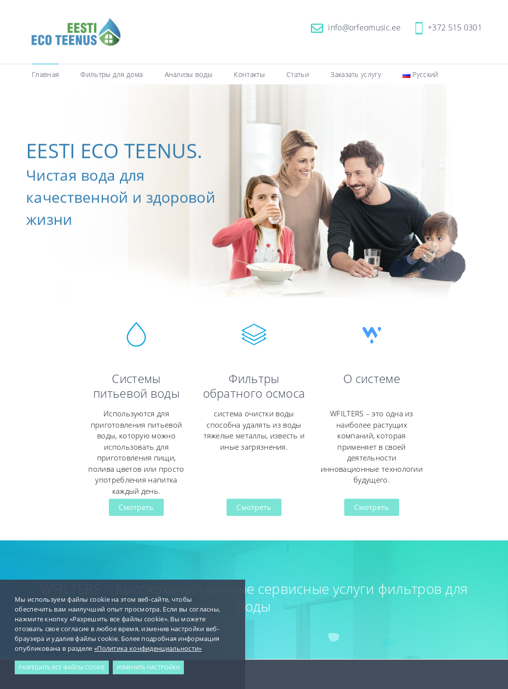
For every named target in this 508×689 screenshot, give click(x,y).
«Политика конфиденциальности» (148, 648)
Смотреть (136, 507)
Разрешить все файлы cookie (62, 667)
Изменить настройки (148, 667)
